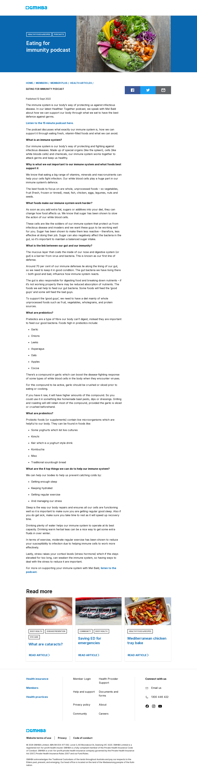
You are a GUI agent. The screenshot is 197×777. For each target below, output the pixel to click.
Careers (103, 713)
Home (29, 83)
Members (34, 687)
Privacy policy (81, 704)
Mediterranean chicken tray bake (146, 640)
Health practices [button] (105, 7)
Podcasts (59, 34)
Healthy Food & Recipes (39, 34)
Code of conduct (82, 738)
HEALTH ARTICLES (81, 83)
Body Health (36, 631)
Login (153, 8)
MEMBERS (42, 83)
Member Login (82, 678)
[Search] (166, 8)
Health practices (39, 696)
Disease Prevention (56, 631)
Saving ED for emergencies (89, 640)
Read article (39, 655)
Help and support (84, 691)
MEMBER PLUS (58, 83)
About (102, 704)
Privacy (62, 738)
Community (85, 631)
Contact (131, 8)
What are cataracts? (46, 644)
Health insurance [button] (62, 7)
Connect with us (155, 678)
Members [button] (84, 7)
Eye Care (34, 637)
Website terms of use (38, 738)
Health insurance (39, 678)
